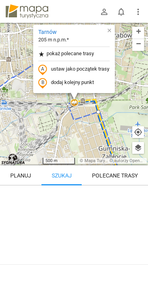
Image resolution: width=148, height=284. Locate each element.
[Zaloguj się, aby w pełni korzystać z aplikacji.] (137, 262)
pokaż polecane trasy (66, 53)
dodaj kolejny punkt (66, 83)
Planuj (20, 175)
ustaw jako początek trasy (73, 69)
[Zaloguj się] (104, 12)
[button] (74, 103)
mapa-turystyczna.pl (27, 11)
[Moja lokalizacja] (138, 132)
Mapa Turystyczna (102, 160)
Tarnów (47, 32)
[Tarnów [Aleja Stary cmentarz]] (74, 218)
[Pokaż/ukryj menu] (138, 12)
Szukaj (62, 175)
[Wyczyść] (138, 194)
